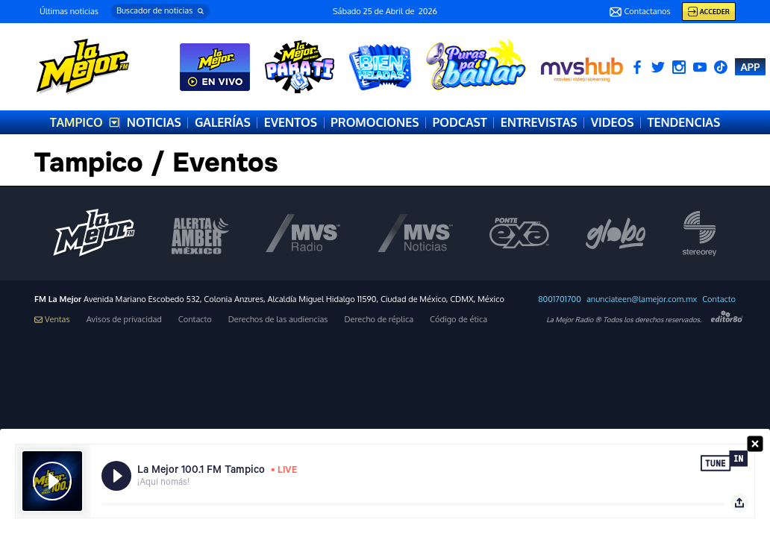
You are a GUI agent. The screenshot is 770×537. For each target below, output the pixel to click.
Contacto (719, 299)
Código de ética (458, 319)
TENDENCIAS (683, 122)
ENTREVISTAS (539, 122)
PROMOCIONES (375, 122)
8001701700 (559, 299)
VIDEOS (612, 122)
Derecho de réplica (378, 319)
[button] (160, 11)
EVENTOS (290, 122)
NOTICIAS (154, 122)
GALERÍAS (223, 122)
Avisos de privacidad (124, 319)
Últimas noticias (69, 11)
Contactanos (640, 12)
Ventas (52, 319)
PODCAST (459, 122)
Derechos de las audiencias (278, 319)
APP (750, 66)
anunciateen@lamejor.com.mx (641, 299)
